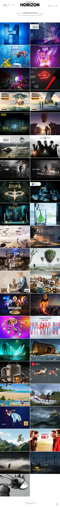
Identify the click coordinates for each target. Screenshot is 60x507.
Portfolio (5, 4)
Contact (12, 4)
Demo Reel (5, 5)
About (9, 4)
